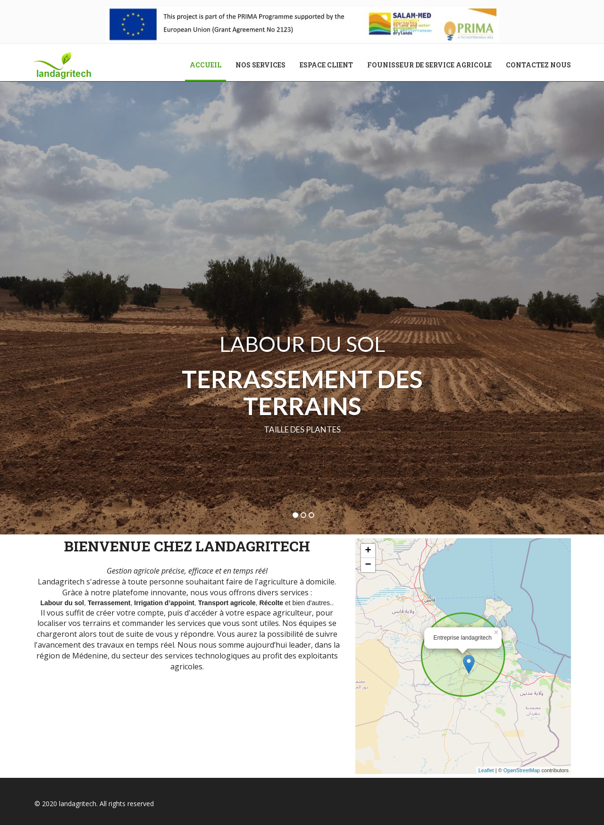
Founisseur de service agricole (429, 64)
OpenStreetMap (521, 770)
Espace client (326, 64)
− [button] (368, 565)
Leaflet (486, 770)
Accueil (209, 64)
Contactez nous (538, 64)
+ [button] (368, 551)
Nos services (260, 64)
